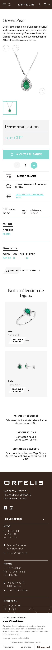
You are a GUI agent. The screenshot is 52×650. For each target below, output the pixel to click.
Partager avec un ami (21, 271)
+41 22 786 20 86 (19, 590)
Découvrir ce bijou (18, 340)
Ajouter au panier (26, 154)
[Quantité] (25, 165)
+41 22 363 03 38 (18, 553)
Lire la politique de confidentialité (16, 638)
